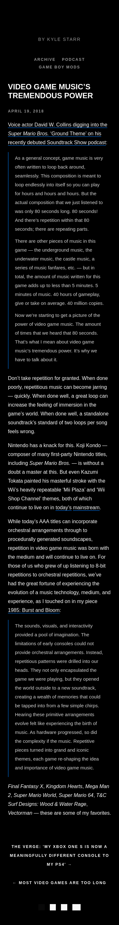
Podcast (73, 59)
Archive (45, 59)
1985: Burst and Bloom (34, 610)
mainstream (86, 507)
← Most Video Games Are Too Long (59, 883)
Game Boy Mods (59, 67)
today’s (63, 507)
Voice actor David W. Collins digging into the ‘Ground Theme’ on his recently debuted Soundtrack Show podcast (57, 133)
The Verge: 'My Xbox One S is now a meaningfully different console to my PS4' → (59, 856)
